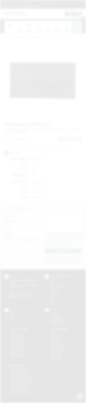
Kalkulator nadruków (57, 323)
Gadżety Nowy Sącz (17, 348)
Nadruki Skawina (56, 353)
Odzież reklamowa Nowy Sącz (21, 384)
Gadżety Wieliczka (17, 356)
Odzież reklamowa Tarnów (20, 390)
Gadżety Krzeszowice (18, 339)
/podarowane (25, 297)
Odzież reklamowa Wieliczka (21, 393)
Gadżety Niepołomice (18, 345)
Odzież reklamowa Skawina (20, 387)
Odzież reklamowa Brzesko (20, 370)
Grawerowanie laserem (59, 286)
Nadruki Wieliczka (56, 359)
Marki (37, 2)
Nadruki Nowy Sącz (57, 350)
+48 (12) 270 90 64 (21, 292)
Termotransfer (55, 304)
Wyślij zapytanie (60, 147)
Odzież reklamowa (18, 365)
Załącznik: (8, 240)
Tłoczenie (54, 298)
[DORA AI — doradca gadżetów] (79, 396)
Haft (51, 301)
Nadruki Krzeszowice (58, 342)
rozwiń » (63, 246)
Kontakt (50, 2)
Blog (43, 2)
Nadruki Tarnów (56, 356)
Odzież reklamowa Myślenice (21, 378)
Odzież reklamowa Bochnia (20, 372)
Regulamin (6, 2)
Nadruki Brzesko (56, 336)
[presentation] (81, 26)
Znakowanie (29, 2)
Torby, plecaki (22, 37)
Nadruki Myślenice (57, 345)
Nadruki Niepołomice (58, 348)
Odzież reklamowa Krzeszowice (22, 375)
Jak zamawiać (17, 2)
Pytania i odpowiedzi (58, 320)
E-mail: (7, 233)
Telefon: (8, 227)
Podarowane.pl (9, 37)
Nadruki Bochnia (56, 333)
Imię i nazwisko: (11, 215)
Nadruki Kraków (56, 339)
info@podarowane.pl (25, 294)
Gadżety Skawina (16, 350)
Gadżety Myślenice (17, 342)
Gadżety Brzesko (16, 336)
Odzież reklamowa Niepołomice (22, 381)
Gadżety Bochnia (16, 333)
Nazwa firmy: (10, 221)
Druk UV (53, 295)
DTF (51, 280)
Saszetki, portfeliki (37, 37)
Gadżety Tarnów (16, 353)
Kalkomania (54, 289)
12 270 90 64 (9, 6)
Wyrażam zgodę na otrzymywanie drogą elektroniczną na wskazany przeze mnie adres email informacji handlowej (64, 244)
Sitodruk (53, 283)
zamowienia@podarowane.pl (29, 6)
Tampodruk (54, 292)
